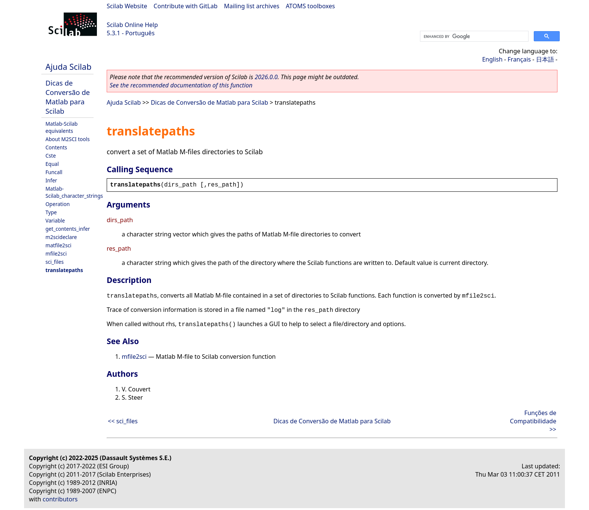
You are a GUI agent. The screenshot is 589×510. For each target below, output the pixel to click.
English (492, 59)
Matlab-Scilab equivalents (61, 127)
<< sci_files (123, 421)
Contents (56, 147)
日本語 (545, 59)
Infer (51, 180)
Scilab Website (127, 6)
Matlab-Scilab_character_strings (74, 192)
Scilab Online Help (132, 25)
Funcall (53, 172)
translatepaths (64, 270)
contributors (60, 499)
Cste (50, 155)
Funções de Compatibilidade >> (533, 421)
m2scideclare (61, 237)
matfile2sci (58, 245)
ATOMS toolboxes (310, 6)
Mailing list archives (251, 6)
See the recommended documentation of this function (181, 85)
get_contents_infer (67, 228)
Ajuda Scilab (68, 66)
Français (519, 59)
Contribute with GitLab (185, 6)
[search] (473, 36)
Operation (57, 204)
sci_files (54, 261)
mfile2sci (55, 253)
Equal (52, 163)
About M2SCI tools (67, 139)
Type (51, 212)
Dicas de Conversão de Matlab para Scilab (67, 97)
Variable (55, 220)
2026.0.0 (266, 77)
